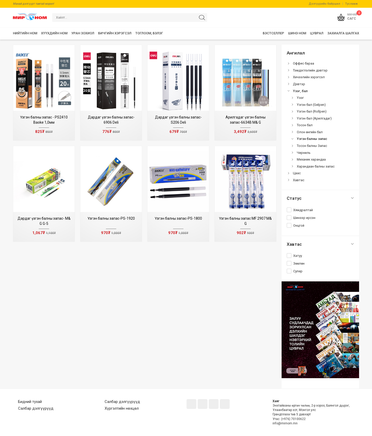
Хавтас (298, 180)
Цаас (297, 173)
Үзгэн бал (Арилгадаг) (314, 118)
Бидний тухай (30, 401)
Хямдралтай (303, 210)
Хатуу (297, 256)
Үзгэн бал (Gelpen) (311, 105)
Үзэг (300, 98)
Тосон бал (305, 125)
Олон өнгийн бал (310, 132)
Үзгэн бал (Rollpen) (312, 111)
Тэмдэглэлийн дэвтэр (310, 70)
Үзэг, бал (300, 91)
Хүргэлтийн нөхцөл (122, 408)
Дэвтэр (299, 84)
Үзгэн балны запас (312, 139)
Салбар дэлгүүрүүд (35, 408)
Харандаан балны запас (316, 166)
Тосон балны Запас (312, 146)
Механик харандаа (311, 159)
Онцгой (298, 225)
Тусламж (351, 3)
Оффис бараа (303, 63)
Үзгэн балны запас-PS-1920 (111, 218)
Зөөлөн (299, 263)
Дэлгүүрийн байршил (324, 3)
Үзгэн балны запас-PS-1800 (178, 218)
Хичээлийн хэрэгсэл (309, 77)
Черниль (304, 153)
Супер (298, 271)
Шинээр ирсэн (304, 218)
